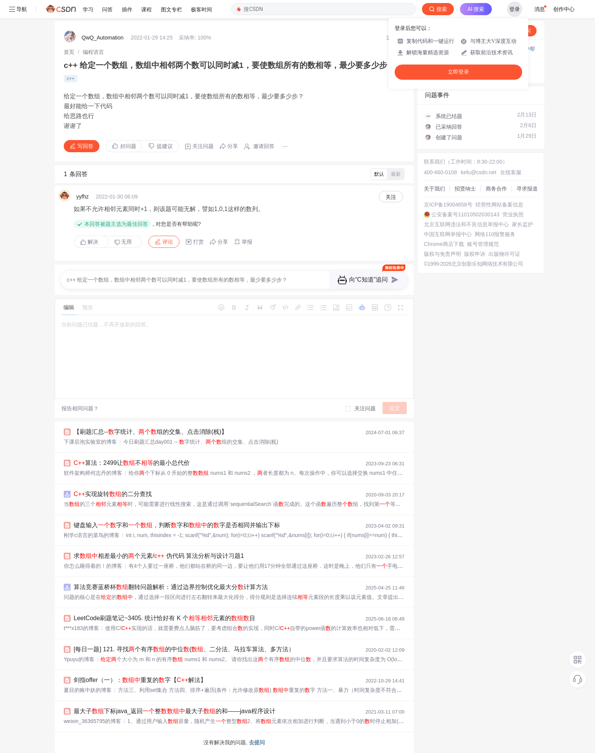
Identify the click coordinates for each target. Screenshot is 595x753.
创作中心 (564, 9)
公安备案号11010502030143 (465, 214)
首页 (69, 52)
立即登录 (458, 72)
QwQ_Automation (103, 38)
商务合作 (496, 189)
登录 (514, 9)
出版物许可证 (504, 254)
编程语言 (93, 52)
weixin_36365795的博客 (92, 721)
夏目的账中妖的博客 (88, 690)
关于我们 (434, 189)
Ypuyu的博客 (79, 659)
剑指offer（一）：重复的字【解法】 (140, 680)
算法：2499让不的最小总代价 (132, 463)
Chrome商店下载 (444, 244)
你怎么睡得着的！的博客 (93, 566)
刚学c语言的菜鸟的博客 (92, 535)
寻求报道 (527, 189)
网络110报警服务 (495, 234)
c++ (70, 78)
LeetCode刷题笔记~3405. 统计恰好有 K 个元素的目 (164, 618)
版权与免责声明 (442, 254)
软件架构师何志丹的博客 (93, 473)
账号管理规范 (483, 244)
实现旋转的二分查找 (113, 494)
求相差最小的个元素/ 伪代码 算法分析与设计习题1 (159, 556)
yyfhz (82, 197)
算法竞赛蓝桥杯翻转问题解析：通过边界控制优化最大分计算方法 (171, 587)
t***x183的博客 (81, 628)
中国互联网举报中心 (448, 234)
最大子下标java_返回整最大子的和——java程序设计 (174, 711)
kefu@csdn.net (478, 172)
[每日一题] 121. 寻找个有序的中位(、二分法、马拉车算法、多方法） (184, 649)
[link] (69, 52)
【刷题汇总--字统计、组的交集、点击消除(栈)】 (150, 431)
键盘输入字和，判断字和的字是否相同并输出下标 (177, 525)
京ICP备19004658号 (448, 205)
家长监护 (522, 224)
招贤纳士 (465, 189)
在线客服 (510, 172)
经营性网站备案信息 (499, 205)
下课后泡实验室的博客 (90, 442)
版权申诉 (474, 254)
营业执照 (513, 214)
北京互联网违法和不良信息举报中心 (466, 224)
